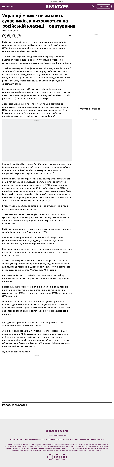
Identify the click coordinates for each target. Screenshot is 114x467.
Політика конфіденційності (36, 440)
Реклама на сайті (16, 440)
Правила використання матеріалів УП (63, 440)
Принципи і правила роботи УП (92, 440)
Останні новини (90, 109)
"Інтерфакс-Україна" (79, 448)
